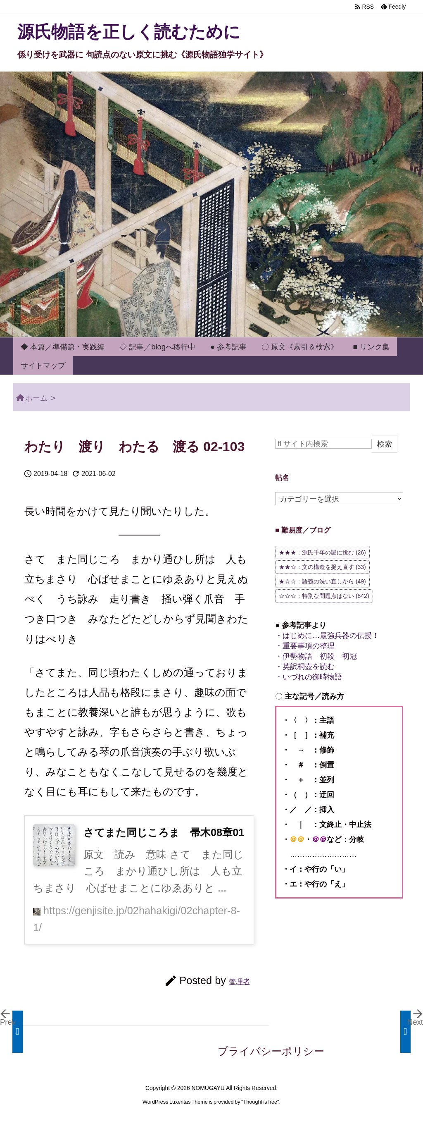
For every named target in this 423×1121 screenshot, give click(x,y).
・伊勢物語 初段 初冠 (316, 656)
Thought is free (260, 1102)
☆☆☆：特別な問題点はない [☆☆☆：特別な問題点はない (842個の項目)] (324, 596)
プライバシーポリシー (271, 1051)
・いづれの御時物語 (308, 676)
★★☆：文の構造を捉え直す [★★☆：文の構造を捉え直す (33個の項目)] (322, 567)
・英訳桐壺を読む (305, 666)
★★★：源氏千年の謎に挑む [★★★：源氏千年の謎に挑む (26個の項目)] (322, 552)
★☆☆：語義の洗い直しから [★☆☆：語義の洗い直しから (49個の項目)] (322, 581)
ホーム (36, 398)
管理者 (239, 982)
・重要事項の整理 (305, 645)
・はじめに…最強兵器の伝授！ (327, 635)
